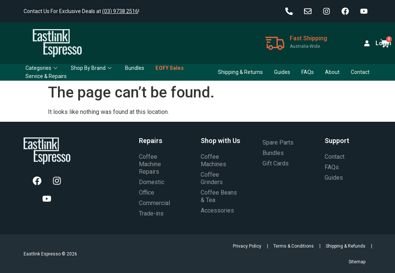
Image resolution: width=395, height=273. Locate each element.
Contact (360, 72)
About (332, 72)
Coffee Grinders (212, 178)
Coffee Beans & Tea (219, 196)
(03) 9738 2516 (120, 11)
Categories (41, 68)
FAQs (307, 72)
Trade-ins (151, 213)
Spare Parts (278, 142)
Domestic (151, 182)
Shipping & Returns (240, 72)
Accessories (217, 210)
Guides (282, 72)
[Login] (367, 43)
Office (146, 192)
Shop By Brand (91, 68)
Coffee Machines (213, 160)
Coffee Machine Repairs (150, 164)
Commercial (154, 203)
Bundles (134, 68)
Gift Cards (275, 163)
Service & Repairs (46, 76)
